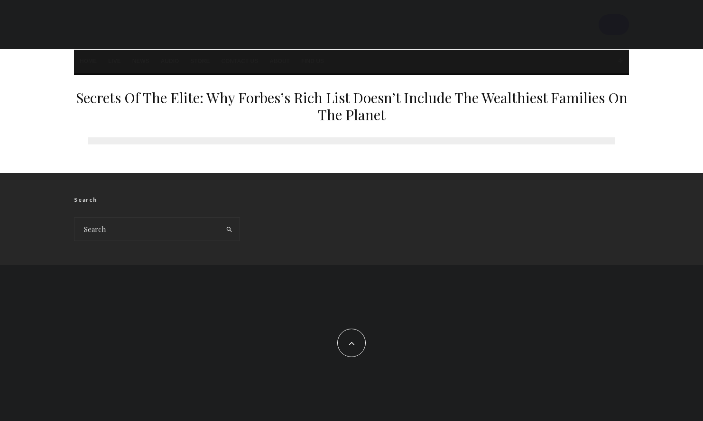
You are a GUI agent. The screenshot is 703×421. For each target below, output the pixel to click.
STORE (200, 61)
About (279, 61)
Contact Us (239, 61)
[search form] (146, 229)
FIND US (312, 61)
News (140, 61)
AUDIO (170, 61)
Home (88, 61)
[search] (229, 229)
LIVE (114, 61)
